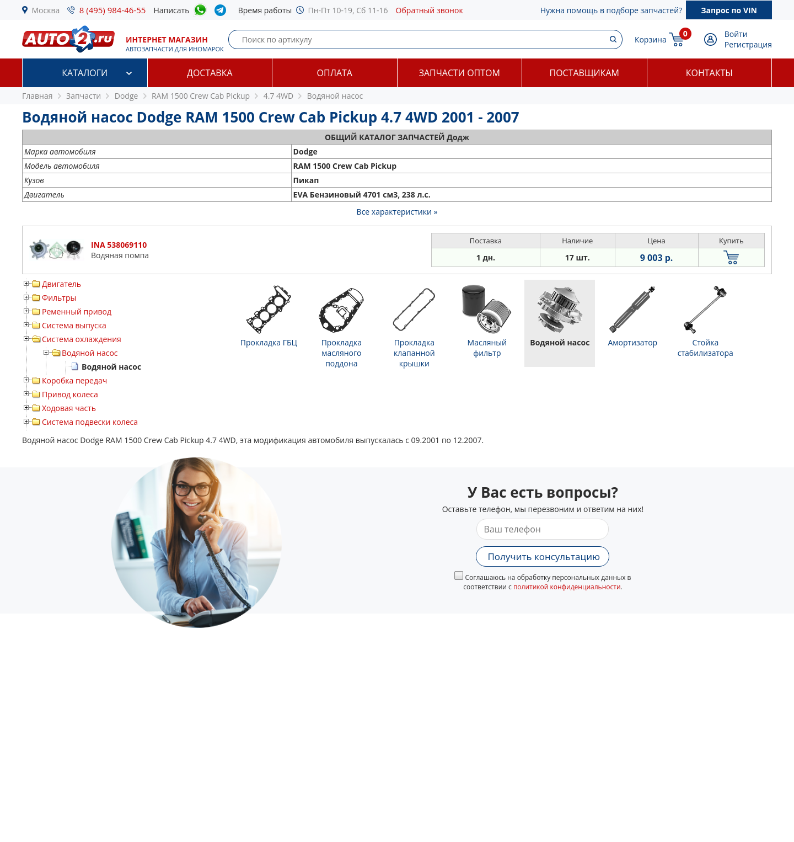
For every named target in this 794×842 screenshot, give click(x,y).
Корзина (651, 39)
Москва (46, 10)
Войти (736, 34)
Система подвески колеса (90, 422)
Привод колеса (70, 394)
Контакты (709, 73)
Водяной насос (90, 353)
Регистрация (748, 44)
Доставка (210, 73)
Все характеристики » (397, 211)
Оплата (334, 73)
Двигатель (61, 284)
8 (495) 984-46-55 (112, 9)
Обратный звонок (429, 10)
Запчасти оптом (459, 73)
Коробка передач (74, 380)
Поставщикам (584, 73)
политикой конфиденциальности (567, 586)
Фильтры (59, 297)
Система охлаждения (81, 339)
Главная (37, 95)
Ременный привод (76, 311)
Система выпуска (74, 325)
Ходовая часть (69, 408)
